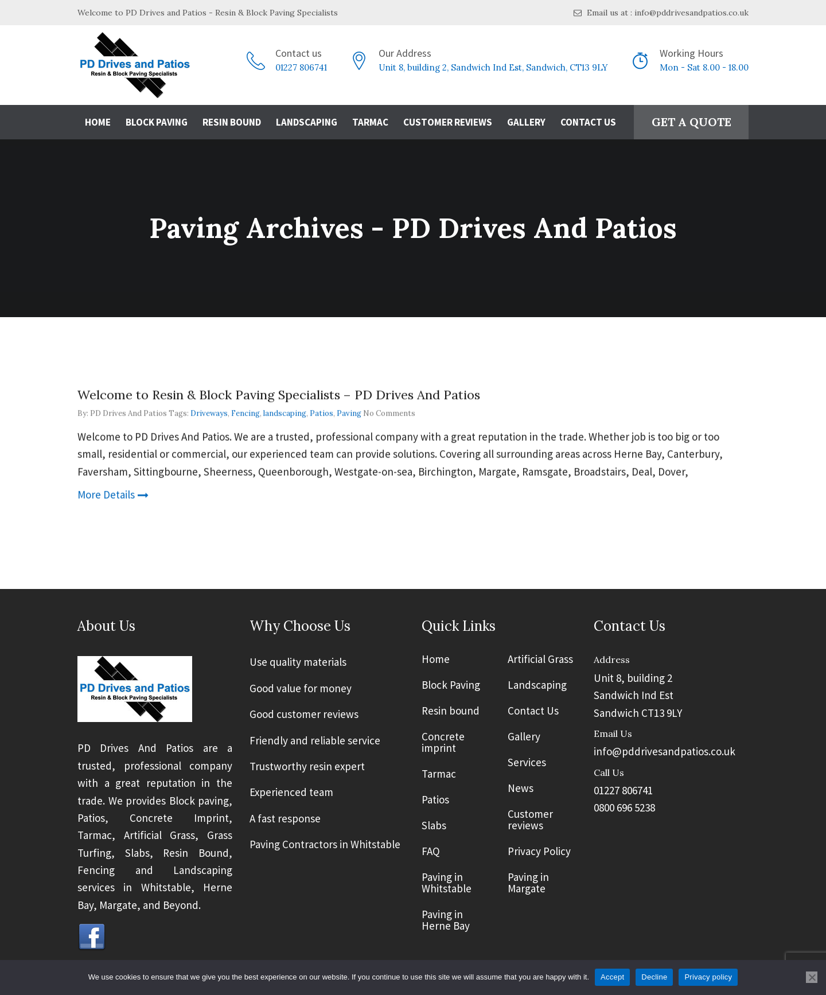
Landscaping (306, 122)
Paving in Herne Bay (446, 920)
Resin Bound (231, 122)
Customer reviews (530, 820)
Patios (321, 414)
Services (527, 762)
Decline (654, 977)
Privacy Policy (539, 851)
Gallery (526, 122)
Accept (612, 977)
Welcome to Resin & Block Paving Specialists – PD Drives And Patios (278, 395)
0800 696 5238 (624, 807)
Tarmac (370, 122)
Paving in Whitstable (447, 883)
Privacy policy (708, 977)
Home (98, 122)
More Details (113, 495)
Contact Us (588, 122)
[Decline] (811, 977)
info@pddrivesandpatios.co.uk (664, 751)
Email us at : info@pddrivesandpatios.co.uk (661, 12)
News (520, 788)
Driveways (209, 414)
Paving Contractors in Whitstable (325, 844)
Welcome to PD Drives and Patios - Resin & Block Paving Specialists (207, 12)
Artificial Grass (540, 659)
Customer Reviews (447, 122)
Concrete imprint (443, 743)
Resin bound (451, 711)
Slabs (434, 826)
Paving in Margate (528, 883)
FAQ (431, 851)
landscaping (284, 414)
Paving (349, 414)
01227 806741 (301, 67)
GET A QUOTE (691, 122)
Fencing (245, 414)
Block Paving (157, 122)
